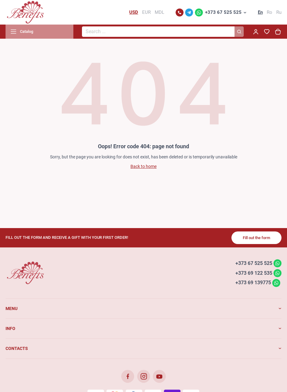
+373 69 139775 (253, 282)
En (260, 12)
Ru (278, 12)
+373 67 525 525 (223, 12)
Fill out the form (256, 237)
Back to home (143, 166)
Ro (269, 12)
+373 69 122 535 (253, 273)
